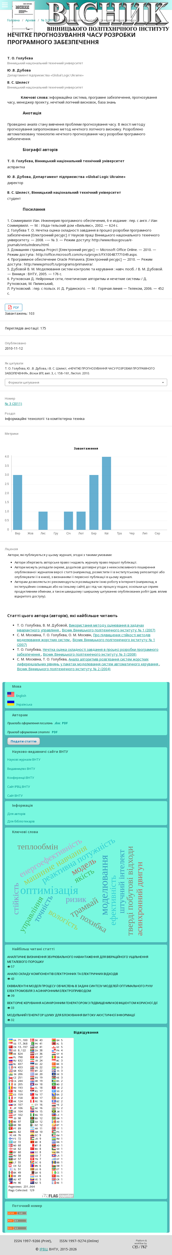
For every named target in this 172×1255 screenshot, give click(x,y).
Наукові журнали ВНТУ (23, 759)
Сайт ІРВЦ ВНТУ (18, 787)
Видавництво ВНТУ (21, 769)
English (21, 696)
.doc (57, 723)
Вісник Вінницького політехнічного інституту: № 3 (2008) (89, 654)
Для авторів (16, 814)
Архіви (30, 20)
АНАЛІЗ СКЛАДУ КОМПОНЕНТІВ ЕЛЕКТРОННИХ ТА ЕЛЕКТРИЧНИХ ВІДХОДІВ (62, 974)
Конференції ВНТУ (20, 778)
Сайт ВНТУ (15, 796)
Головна (13, 20)
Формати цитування (23, 382)
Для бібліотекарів (21, 821)
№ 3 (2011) (48, 20)
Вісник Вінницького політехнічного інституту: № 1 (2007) (108, 630)
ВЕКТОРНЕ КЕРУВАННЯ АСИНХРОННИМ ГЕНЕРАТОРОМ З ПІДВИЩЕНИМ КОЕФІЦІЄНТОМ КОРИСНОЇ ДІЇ (82, 1003)
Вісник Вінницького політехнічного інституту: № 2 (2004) (63, 669)
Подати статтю (24, 741)
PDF (16, 307)
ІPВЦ (43, 1249)
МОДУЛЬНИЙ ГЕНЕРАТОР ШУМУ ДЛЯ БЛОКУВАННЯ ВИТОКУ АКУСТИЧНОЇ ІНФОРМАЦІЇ (71, 1015)
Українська (24, 704)
